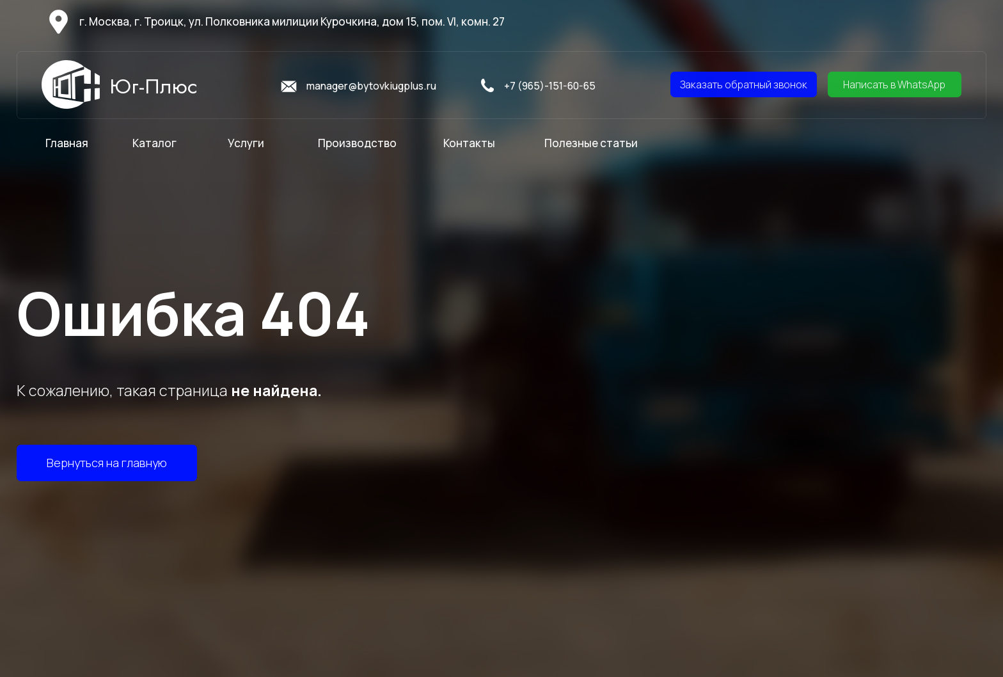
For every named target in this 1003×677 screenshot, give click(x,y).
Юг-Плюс (153, 86)
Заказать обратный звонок (743, 84)
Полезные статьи (591, 143)
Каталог (154, 143)
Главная (66, 143)
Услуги (246, 143)
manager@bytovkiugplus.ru (371, 86)
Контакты (469, 143)
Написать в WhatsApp (894, 84)
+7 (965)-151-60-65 (550, 86)
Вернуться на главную (107, 462)
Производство (357, 143)
